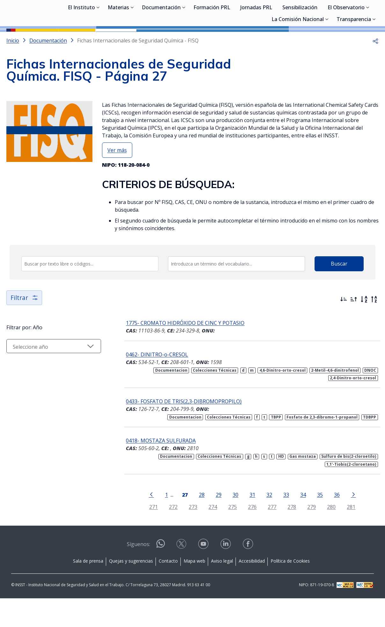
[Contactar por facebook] (248, 575)
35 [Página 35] (317, 523)
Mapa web (194, 590)
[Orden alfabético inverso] (374, 328)
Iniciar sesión (355, 14)
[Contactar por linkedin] (226, 575)
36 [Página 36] (334, 523)
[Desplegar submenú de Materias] (132, 39)
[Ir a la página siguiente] (350, 523)
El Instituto (81, 40)
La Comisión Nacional (298, 52)
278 (289, 535)
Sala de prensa (88, 590)
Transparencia (354, 52)
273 (190, 535)
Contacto (168, 590)
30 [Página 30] (232, 523)
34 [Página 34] (300, 523)
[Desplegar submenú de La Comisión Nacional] (327, 51)
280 (328, 535)
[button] (375, 69)
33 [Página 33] (283, 523)
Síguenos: (138, 572)
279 (308, 535)
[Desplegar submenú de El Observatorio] (368, 39)
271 (150, 535)
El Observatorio (346, 40)
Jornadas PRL (256, 40)
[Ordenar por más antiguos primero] (353, 328)
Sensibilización (299, 40)
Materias (118, 40)
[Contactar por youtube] (204, 575)
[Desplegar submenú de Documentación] (184, 39)
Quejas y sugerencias (131, 590)
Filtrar (25, 326)
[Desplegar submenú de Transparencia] (374, 51)
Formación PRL (211, 40)
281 (348, 535)
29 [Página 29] (215, 523)
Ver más (117, 178)
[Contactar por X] (182, 575)
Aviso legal (222, 590)
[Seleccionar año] (51, 380)
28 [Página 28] (198, 523)
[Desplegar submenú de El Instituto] (98, 39)
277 (269, 535)
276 (249, 535)
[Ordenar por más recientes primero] (343, 328)
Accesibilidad (252, 590)
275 (229, 535)
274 (210, 535)
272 (170, 535)
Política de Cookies (290, 590)
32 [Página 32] (266, 523)
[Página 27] (181, 523)
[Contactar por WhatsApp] (161, 575)
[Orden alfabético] (364, 328)
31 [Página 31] (249, 523)
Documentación (161, 40)
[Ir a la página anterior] (148, 523)
